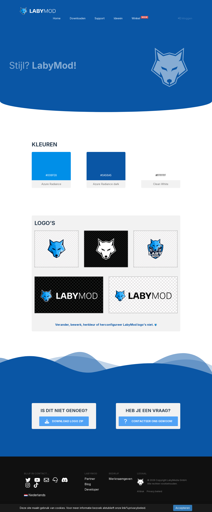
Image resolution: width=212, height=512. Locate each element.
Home (57, 18)
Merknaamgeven (120, 479)
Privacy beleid (154, 491)
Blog (88, 484)
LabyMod (91, 473)
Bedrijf (114, 473)
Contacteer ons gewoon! (148, 421)
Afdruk (140, 491)
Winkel (140, 18)
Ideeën (118, 18)
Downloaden (77, 18)
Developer (92, 489)
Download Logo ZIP (64, 421)
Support (100, 18)
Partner (90, 479)
